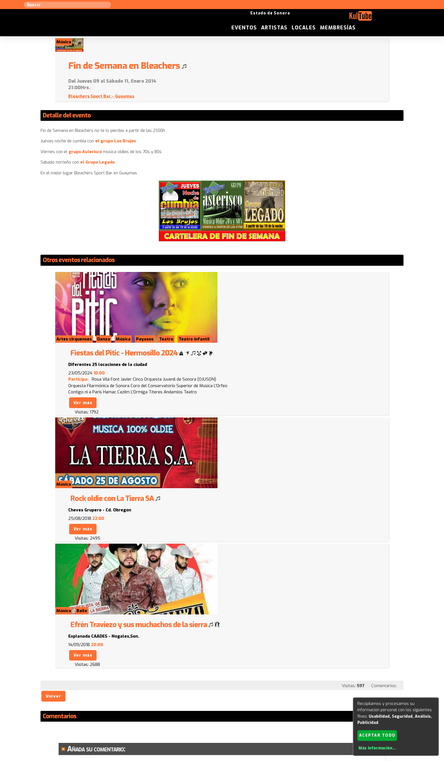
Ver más (243, 318)
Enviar (79, 676)
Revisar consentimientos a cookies (222, 757)
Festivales (333, 703)
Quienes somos (278, 703)
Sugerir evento (181, 703)
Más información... (377, 748)
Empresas (308, 703)
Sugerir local (148, 703)
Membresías (387, 18)
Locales (353, 18)
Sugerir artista (115, 703)
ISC (256, 703)
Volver (53, 505)
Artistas (323, 18)
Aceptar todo (377, 735)
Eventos (293, 18)
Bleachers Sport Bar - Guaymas (262, 82)
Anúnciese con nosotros (225, 703)
